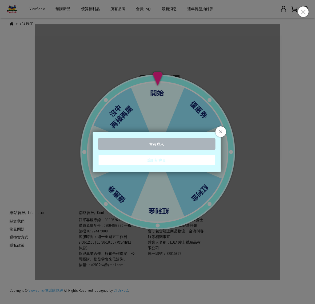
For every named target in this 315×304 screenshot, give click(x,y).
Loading (157, 152)
